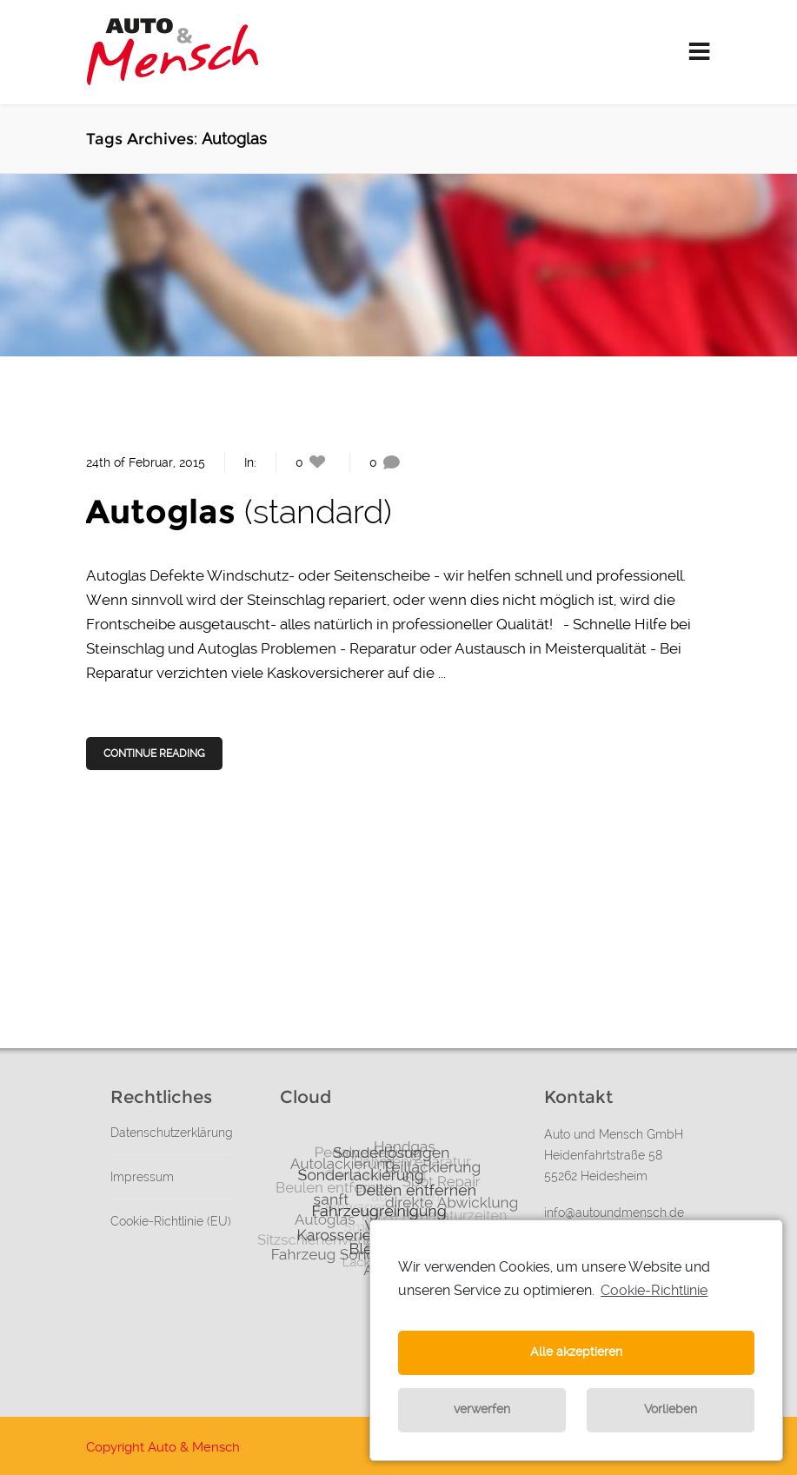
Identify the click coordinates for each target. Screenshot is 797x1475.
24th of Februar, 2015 (145, 462)
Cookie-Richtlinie (654, 1290)
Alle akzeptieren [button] (576, 1352)
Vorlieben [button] (670, 1409)
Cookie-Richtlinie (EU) (170, 1221)
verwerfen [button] (482, 1409)
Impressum (142, 1177)
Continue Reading (155, 753)
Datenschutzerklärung (171, 1132)
